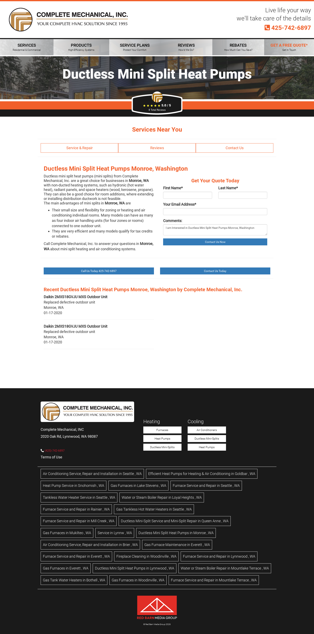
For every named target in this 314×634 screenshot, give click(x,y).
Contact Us (235, 148)
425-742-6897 (288, 28)
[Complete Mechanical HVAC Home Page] (68, 19)
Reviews (157, 148)
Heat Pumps (162, 438)
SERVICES (27, 47)
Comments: (172, 221)
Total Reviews (157, 109)
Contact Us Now (215, 242)
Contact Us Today (215, 271)
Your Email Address (179, 204)
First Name (173, 188)
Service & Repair (79, 148)
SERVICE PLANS (135, 47)
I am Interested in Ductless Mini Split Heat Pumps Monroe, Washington (215, 229)
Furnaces (162, 430)
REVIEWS (186, 47)
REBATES (238, 47)
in (92, 474)
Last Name (228, 188)
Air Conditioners (207, 430)
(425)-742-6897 (55, 450)
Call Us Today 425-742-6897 (99, 271)
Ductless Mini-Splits (162, 447)
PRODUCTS (81, 47)
